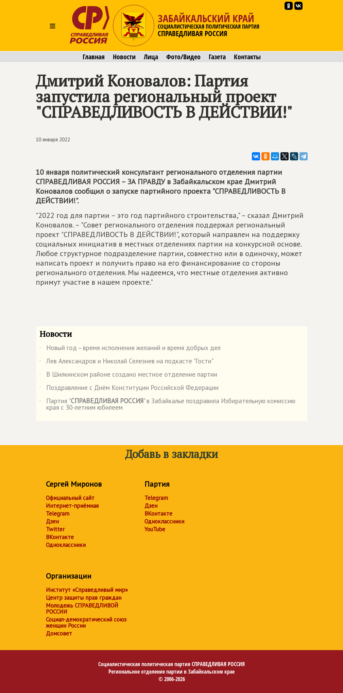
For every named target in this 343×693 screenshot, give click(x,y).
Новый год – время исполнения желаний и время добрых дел (130, 349)
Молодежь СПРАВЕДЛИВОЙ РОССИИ (82, 608)
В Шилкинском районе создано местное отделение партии (128, 375)
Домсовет (59, 633)
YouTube (154, 529)
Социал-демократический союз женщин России (86, 622)
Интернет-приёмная (72, 506)
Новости (124, 57)
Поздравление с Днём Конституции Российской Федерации (129, 388)
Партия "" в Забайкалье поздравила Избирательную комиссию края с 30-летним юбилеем (167, 404)
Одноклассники (66, 545)
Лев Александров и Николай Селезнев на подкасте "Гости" (126, 362)
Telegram (57, 513)
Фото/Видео (183, 57)
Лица (151, 57)
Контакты (247, 57)
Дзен (52, 521)
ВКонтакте (60, 537)
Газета (217, 57)
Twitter (55, 529)
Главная (94, 57)
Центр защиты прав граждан (83, 598)
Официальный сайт (70, 498)
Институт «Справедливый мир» (87, 590)
